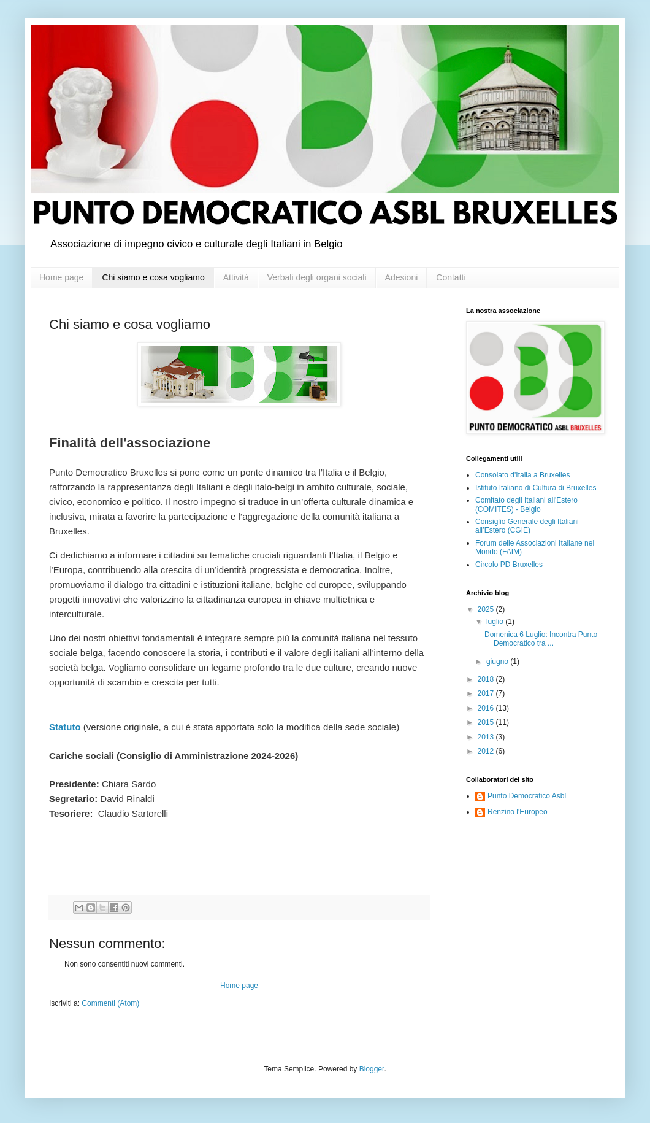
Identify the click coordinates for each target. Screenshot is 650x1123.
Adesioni (401, 277)
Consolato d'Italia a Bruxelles (522, 475)
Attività (236, 277)
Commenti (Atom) (110, 1003)
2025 (487, 609)
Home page (61, 277)
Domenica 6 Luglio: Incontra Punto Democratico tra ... (540, 638)
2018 (487, 679)
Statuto (65, 727)
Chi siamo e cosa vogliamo (153, 277)
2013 (487, 737)
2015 (487, 722)
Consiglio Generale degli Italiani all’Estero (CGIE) (527, 525)
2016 (487, 708)
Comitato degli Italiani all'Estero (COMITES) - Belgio (526, 504)
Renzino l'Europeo (518, 812)
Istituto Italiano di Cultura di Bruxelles (535, 488)
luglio (495, 621)
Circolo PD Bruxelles (509, 564)
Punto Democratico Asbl (527, 796)
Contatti (450, 277)
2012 (487, 751)
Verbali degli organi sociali (317, 277)
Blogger (371, 1069)
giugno (498, 661)
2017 (487, 693)
